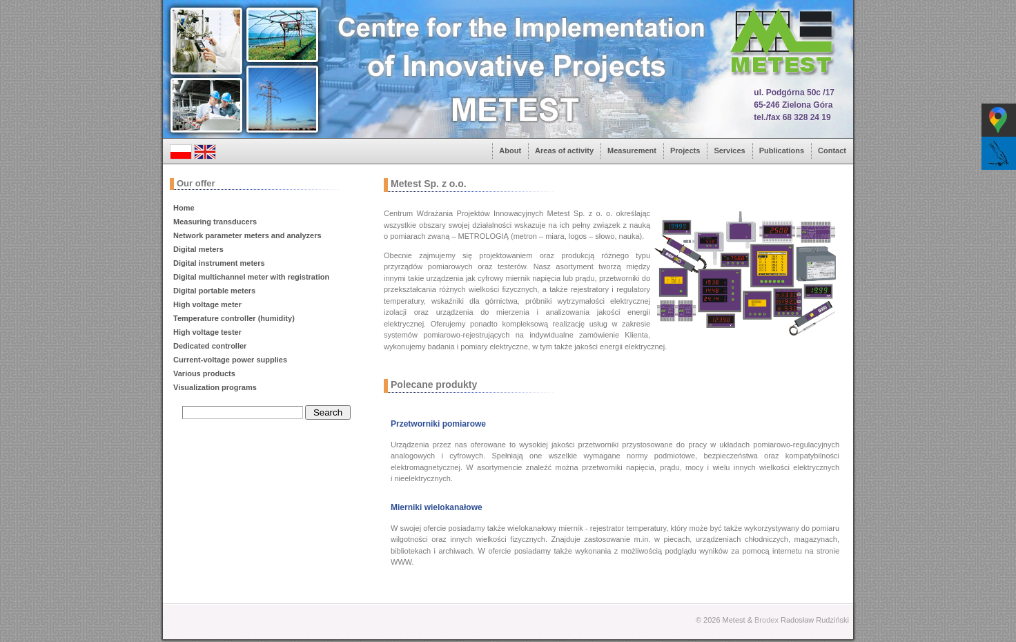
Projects (685, 150)
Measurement (631, 150)
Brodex (766, 620)
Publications (781, 150)
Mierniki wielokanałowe (436, 507)
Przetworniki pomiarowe (438, 424)
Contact (832, 150)
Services (729, 150)
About (510, 150)
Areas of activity (564, 150)
